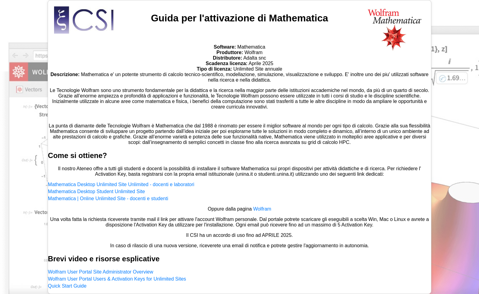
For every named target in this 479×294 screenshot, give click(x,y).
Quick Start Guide (67, 285)
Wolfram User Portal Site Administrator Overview (100, 271)
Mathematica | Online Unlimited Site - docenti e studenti (108, 198)
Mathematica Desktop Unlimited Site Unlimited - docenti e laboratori (121, 184)
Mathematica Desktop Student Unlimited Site (96, 191)
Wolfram (262, 208)
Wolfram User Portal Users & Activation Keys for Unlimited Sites (117, 278)
